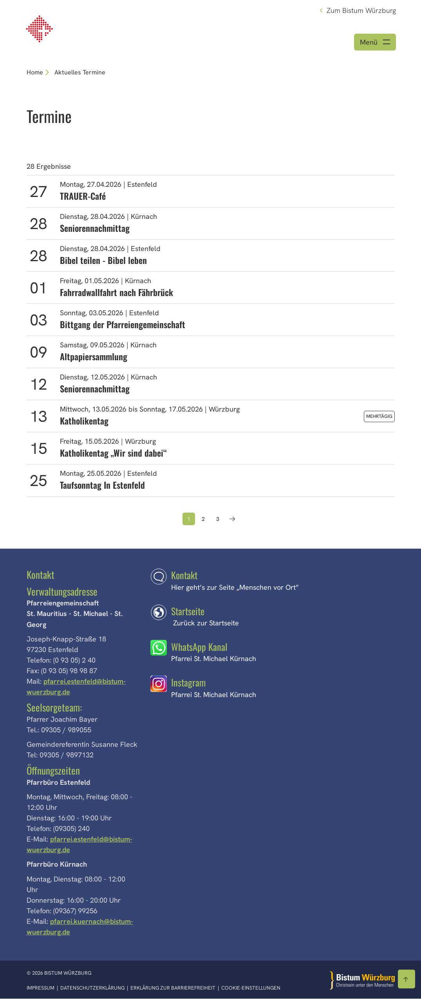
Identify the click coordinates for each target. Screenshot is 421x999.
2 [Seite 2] (203, 519)
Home (35, 73)
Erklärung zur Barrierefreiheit (172, 988)
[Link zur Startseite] (40, 28)
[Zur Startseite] (362, 981)
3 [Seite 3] (217, 519)
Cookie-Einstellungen (250, 988)
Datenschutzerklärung (93, 988)
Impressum (41, 988)
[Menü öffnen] (375, 42)
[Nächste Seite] (232, 519)
